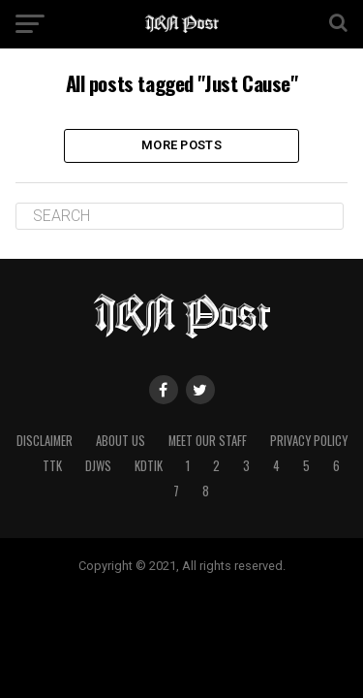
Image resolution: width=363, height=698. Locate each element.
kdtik (149, 466)
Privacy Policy (309, 440)
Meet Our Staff (207, 440)
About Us (120, 440)
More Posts (181, 145)
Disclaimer (44, 440)
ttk (52, 466)
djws (98, 466)
